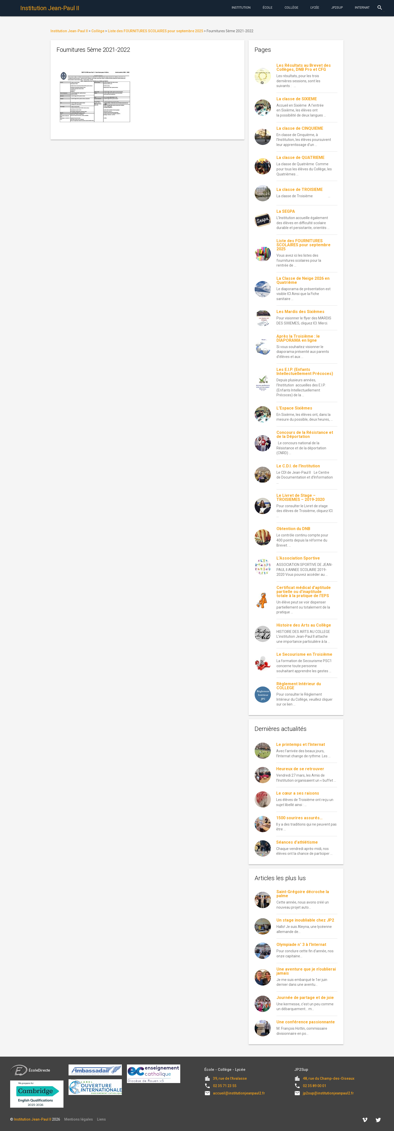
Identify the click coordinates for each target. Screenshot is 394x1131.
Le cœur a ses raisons (297, 793)
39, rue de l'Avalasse (230, 1078)
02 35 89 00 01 (314, 1086)
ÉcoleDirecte (30, 1070)
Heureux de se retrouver (300, 768)
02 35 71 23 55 (224, 1086)
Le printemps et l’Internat (300, 744)
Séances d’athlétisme (297, 842)
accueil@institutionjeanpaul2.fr (239, 1093)
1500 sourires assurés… (299, 817)
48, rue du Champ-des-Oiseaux (328, 1078)
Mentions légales (78, 1119)
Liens (101, 1119)
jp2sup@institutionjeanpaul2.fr (328, 1093)
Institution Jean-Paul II (32, 1119)
